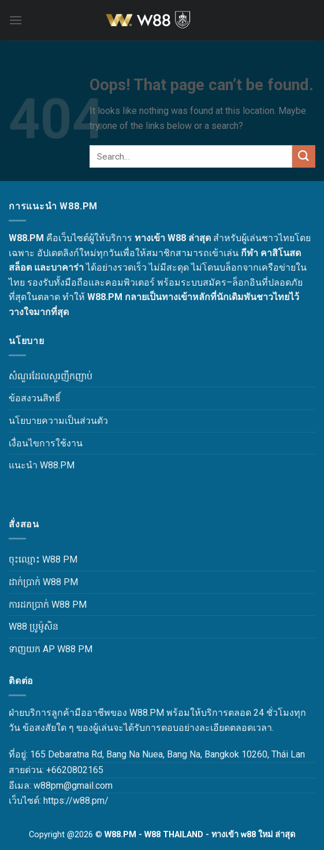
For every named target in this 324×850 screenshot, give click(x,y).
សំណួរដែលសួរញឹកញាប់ (50, 376)
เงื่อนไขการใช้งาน (46, 443)
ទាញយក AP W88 (42, 649)
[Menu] (16, 20)
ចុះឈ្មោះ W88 (35, 559)
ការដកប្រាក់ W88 (39, 604)
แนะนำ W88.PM (42, 465)
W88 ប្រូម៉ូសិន (33, 626)
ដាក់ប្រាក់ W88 (35, 581)
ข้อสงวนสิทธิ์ (35, 398)
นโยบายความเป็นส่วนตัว (58, 420)
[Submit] (303, 156)
